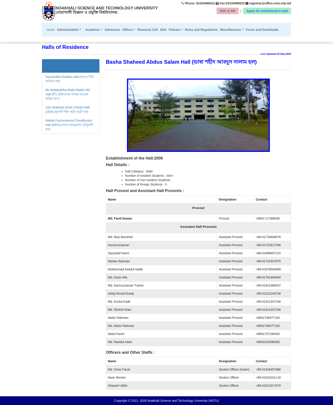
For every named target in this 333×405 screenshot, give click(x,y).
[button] (69, 29)
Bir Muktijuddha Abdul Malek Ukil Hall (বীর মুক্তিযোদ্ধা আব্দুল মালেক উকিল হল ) (67, 94)
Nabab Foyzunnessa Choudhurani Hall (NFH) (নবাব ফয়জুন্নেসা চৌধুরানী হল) (69, 125)
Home (51, 29)
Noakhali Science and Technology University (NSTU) (183, 400)
